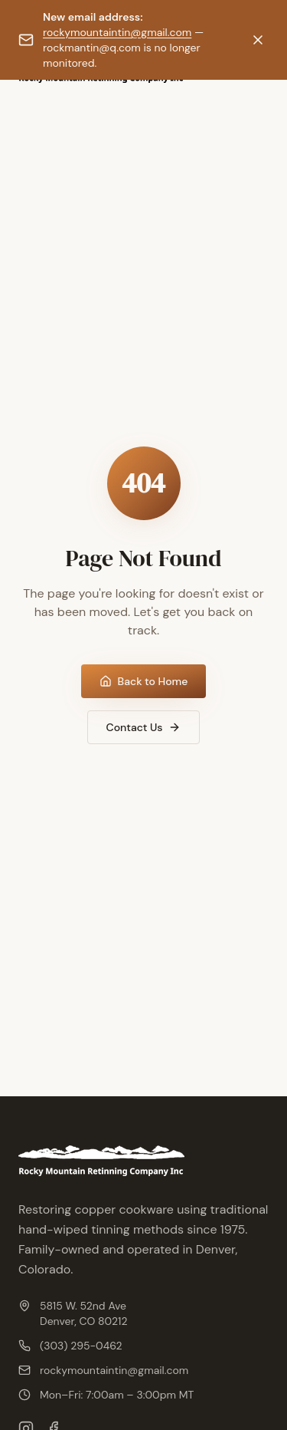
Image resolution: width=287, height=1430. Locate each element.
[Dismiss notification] (258, 40)
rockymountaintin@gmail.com (117, 32)
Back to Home (143, 681)
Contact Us (143, 727)
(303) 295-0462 (70, 1346)
